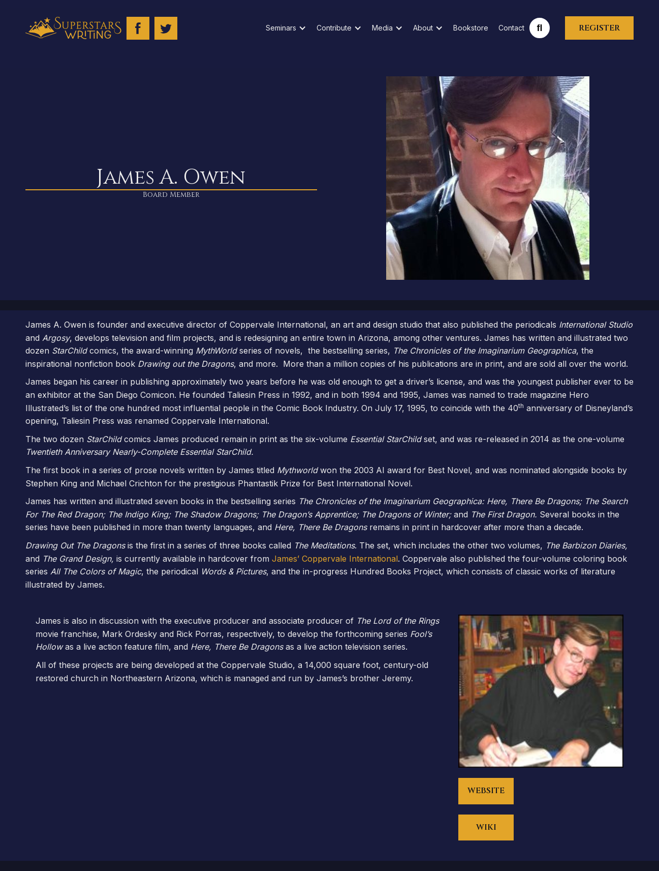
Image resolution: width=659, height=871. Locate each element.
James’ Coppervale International (335, 559)
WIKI (486, 827)
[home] (73, 28)
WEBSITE (486, 790)
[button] (286, 28)
